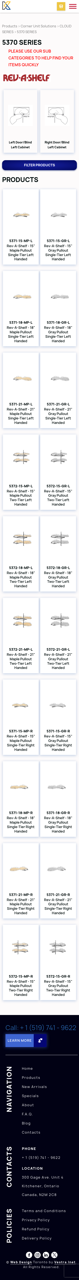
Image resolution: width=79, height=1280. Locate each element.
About (28, 1105)
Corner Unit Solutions (38, 26)
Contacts (31, 1132)
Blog (26, 1123)
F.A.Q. (27, 1114)
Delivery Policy (37, 1238)
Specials (30, 1096)
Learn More (20, 1040)
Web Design (21, 1262)
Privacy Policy (36, 1220)
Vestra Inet (65, 1262)
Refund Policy (36, 1229)
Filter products (39, 165)
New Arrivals (34, 1086)
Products (9, 26)
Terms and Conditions (44, 1210)
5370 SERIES (27, 31)
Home (27, 1068)
